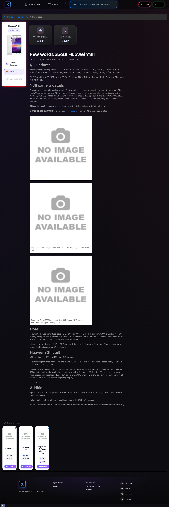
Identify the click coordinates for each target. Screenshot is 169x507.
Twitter (125, 488)
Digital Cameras (58, 483)
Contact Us (90, 489)
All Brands (8, 17)
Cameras (54, 4)
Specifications (13, 79)
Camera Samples (11, 64)
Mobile (55, 486)
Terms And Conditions (94, 486)
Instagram (126, 494)
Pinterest (125, 499)
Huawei (19, 17)
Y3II (27, 17)
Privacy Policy (91, 483)
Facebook (126, 483)
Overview (11, 71)
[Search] (93, 4)
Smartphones (32, 4)
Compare (14, 30)
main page (70, 111)
